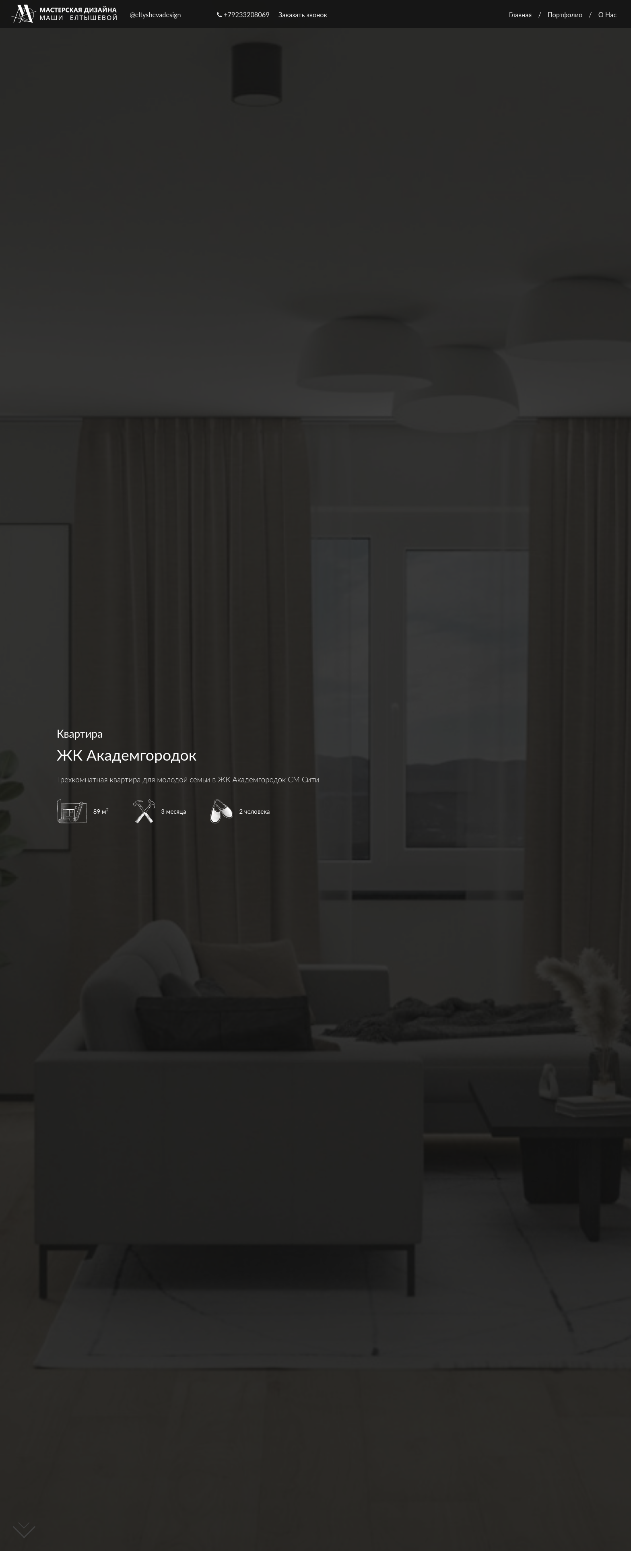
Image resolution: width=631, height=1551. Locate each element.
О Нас (607, 15)
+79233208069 (243, 15)
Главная (520, 15)
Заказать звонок (302, 15)
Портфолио (565, 15)
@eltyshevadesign (155, 15)
